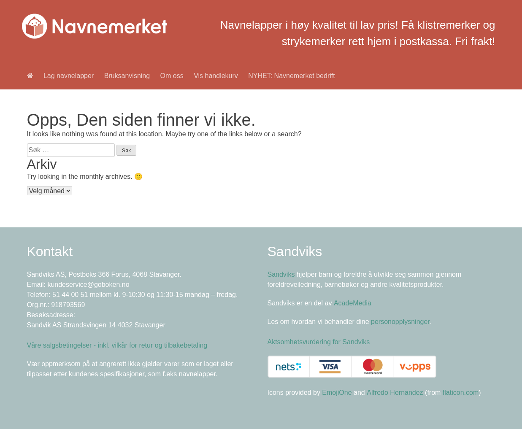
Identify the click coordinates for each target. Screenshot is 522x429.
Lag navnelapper (68, 75)
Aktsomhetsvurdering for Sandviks (319, 341)
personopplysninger (400, 321)
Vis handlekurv (216, 75)
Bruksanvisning (127, 75)
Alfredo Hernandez (395, 392)
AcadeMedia (352, 303)
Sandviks (281, 274)
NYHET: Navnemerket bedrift (291, 75)
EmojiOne (337, 392)
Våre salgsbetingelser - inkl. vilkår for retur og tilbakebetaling (117, 345)
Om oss (172, 75)
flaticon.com (461, 392)
